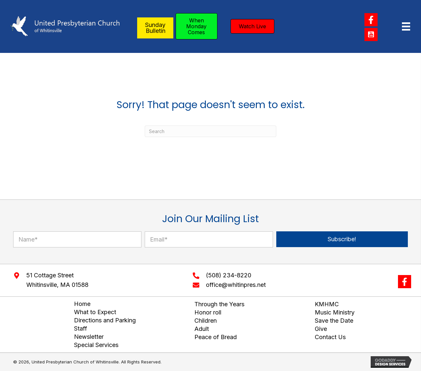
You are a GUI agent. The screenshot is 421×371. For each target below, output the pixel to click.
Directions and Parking (105, 320)
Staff (80, 328)
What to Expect (95, 312)
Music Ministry (335, 312)
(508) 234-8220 (228, 275)
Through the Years (219, 304)
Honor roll (207, 312)
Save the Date (334, 320)
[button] (371, 19)
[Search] (210, 131)
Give (321, 328)
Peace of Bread (215, 337)
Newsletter (89, 336)
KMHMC (327, 304)
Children (205, 320)
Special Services (96, 344)
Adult (201, 328)
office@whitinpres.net (236, 284)
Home (82, 303)
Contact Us (330, 337)
